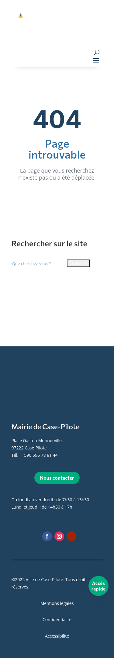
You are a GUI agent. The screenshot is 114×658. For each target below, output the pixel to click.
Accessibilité (57, 636)
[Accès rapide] (98, 586)
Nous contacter (57, 478)
